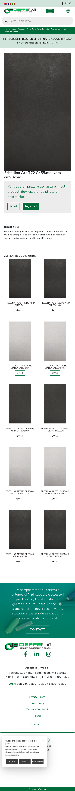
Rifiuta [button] (24, 761)
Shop (14, 29)
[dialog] (24, 751)
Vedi (19, 310)
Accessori (22, 29)
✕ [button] (43, 740)
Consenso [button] (36, 724)
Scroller (42, 789)
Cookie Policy (36, 703)
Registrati (31, 206)
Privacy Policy (37, 697)
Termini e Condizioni (37, 709)
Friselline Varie (34, 29)
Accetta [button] (12, 761)
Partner (37, 715)
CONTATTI (38, 629)
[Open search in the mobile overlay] (37, 21)
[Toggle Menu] (50, 10)
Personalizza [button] (37, 761)
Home (7, 29)
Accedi (13, 206)
